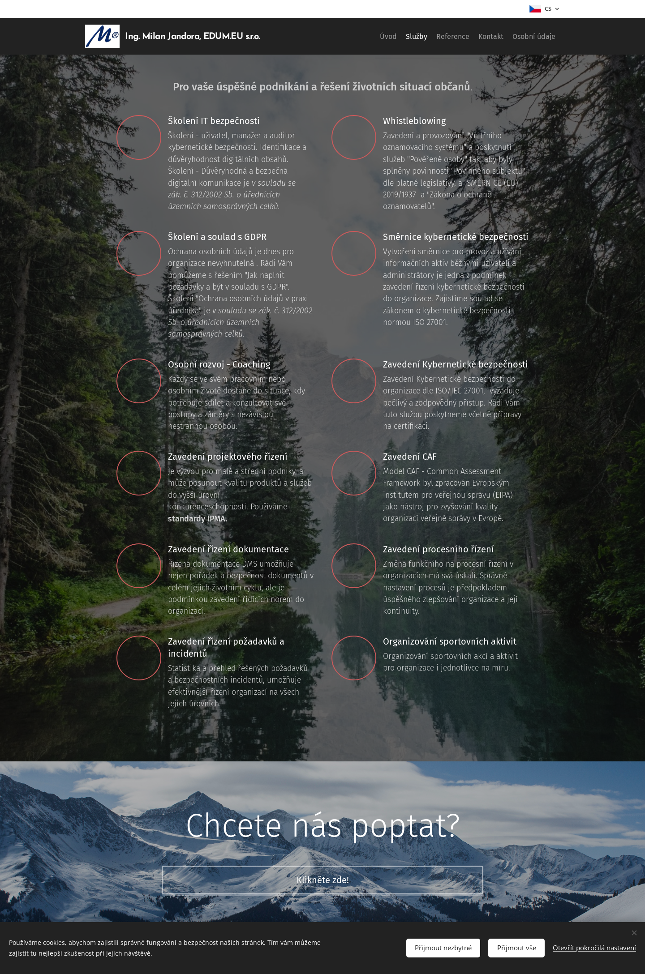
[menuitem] (356, 36)
